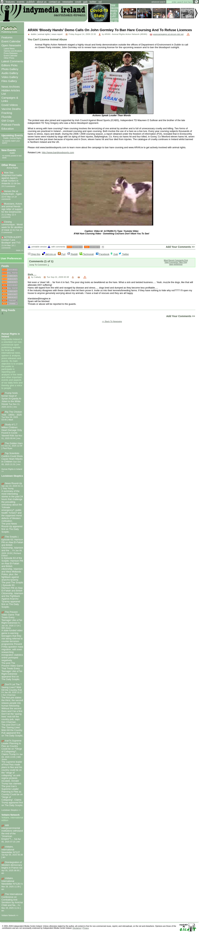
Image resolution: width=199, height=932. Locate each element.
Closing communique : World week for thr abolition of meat (12, 225)
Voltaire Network (10, 814)
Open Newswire (11, 45)
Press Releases (11, 53)
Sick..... (32, 274)
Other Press (9, 58)
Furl (61, 254)
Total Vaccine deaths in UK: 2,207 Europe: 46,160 (114, 13)
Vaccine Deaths (11, 108)
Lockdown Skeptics (12, 476)
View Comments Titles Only (176, 262)
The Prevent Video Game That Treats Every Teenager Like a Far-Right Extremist (12, 617)
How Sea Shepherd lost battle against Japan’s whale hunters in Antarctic (11, 178)
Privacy (86, 928)
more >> (20, 250)
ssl (100, 1)
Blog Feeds (8, 310)
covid (78, 1)
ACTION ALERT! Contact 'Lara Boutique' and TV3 (11, 240)
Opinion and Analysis (13, 51)
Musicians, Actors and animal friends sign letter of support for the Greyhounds (11, 207)
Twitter (123, 254)
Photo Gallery (9, 69)
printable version (37, 247)
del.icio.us (49, 254)
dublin (33, 34)
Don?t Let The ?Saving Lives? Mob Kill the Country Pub (11, 687)
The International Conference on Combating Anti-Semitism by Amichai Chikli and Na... (12, 899)
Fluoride (6, 116)
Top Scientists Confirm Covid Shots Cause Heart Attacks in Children (12, 457)
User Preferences (11, 258)
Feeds (5, 266)
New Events (8, 150)
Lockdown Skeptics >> (11, 810)
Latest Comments (12, 61)
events (20, 1)
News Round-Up (13, 483)
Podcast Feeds (10, 124)
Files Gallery (9, 81)
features (10, 1)
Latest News (9, 48)
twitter (93, 1)
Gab (114, 254)
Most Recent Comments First (176, 260)
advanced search (158, 2)
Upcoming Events (12, 135)
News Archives (10, 86)
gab (85, 1)
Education (7, 128)
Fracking (6, 112)
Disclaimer (77, 928)
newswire (67, 1)
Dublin (6, 138)
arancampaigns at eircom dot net (168, 34)
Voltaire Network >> (9, 915)
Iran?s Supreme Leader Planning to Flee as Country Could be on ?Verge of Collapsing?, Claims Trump (11, 747)
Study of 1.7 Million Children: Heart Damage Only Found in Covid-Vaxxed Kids (11, 430)
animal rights (44, 34)
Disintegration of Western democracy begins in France (11, 865)
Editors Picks (9, 65)
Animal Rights (15, 138)
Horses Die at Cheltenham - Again (11, 192)
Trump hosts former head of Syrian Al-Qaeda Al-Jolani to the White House (11, 398)
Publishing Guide (9, 32)
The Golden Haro (14, 443)
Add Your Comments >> (180, 246)
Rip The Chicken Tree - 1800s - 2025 (11, 413)
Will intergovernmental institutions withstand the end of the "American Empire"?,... (12, 832)
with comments (56, 247)
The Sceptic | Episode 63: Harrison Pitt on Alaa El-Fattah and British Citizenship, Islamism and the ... (12, 543)
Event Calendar (11, 41)
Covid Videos (9, 104)
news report (57, 34)
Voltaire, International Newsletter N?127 (10, 849)
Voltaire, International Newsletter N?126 (10, 881)
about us (41, 1)
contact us (54, 1)
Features (6, 37)
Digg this (34, 254)
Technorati (87, 254)
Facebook (102, 254)
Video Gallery (9, 77)
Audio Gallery (9, 73)
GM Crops (7, 120)
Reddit (72, 254)
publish (31, 1)
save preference (175, 264)
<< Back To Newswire (112, 321)
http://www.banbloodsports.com (58, 152)
